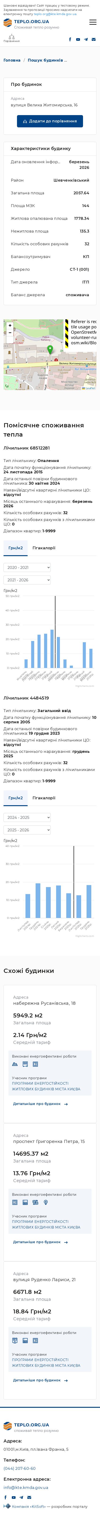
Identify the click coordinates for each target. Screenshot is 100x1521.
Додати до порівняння (53, 121)
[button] (50, 350)
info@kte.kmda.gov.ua (26, 1487)
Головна (12, 60)
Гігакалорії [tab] (44, 548)
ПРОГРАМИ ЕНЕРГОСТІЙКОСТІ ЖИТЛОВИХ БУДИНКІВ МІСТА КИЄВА (46, 1086)
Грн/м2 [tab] (15, 548)
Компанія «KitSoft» (29, 1506)
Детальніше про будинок (40, 1104)
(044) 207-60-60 (20, 1468)
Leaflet (88, 388)
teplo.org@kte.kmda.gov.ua (55, 14)
